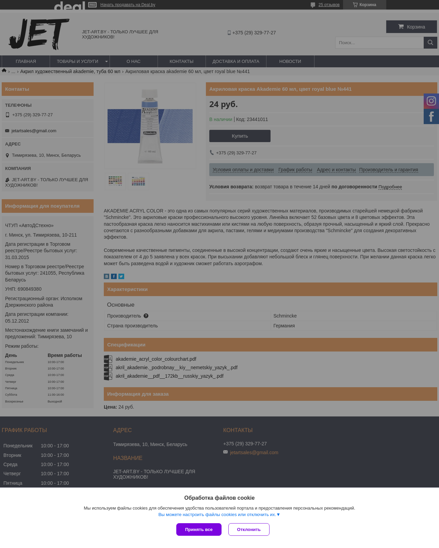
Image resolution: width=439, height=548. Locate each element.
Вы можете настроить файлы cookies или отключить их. (217, 514)
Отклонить (249, 529)
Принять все (199, 529)
